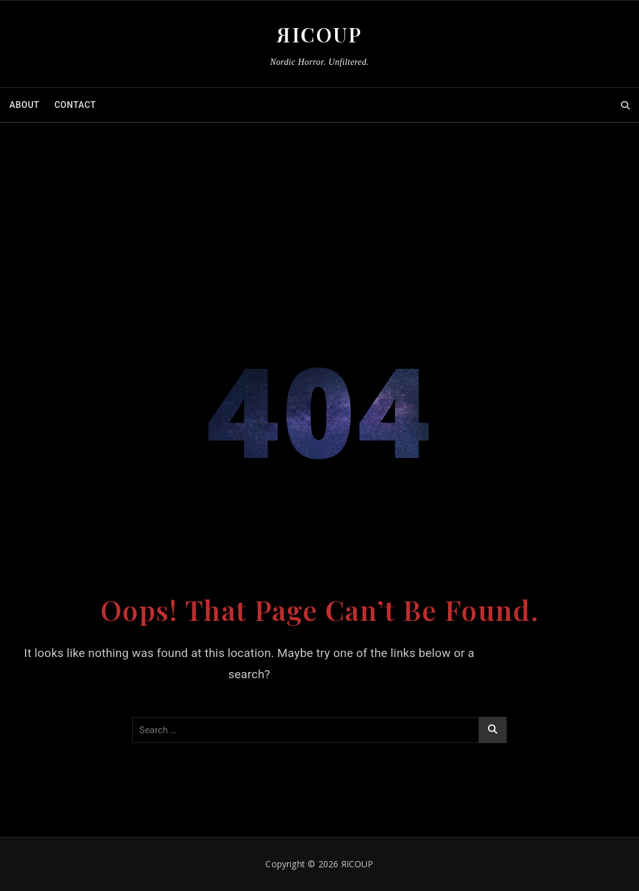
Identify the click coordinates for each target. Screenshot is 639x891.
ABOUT (24, 105)
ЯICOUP (319, 34)
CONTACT (75, 105)
